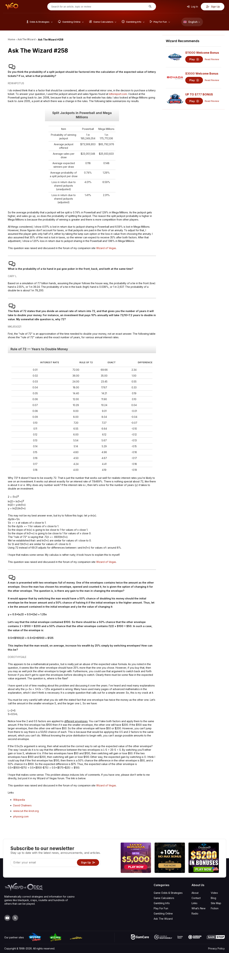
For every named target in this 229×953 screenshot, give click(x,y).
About (195, 892)
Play (194, 59)
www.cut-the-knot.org (26, 810)
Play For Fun (161, 908)
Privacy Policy (216, 948)
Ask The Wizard (163, 918)
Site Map (216, 903)
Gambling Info (162, 903)
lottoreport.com (118, 93)
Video (214, 892)
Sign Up (213, 6)
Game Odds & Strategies (168, 892)
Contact (196, 897)
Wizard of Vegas (106, 248)
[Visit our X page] (15, 918)
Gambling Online (163, 913)
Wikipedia (19, 799)
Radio (195, 913)
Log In (192, 6)
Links (194, 903)
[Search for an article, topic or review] (99, 6)
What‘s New (198, 908)
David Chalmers (22, 805)
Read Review (212, 59)
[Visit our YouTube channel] (7, 918)
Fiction (214, 908)
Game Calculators (164, 897)
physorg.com (21, 816)
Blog (213, 897)
